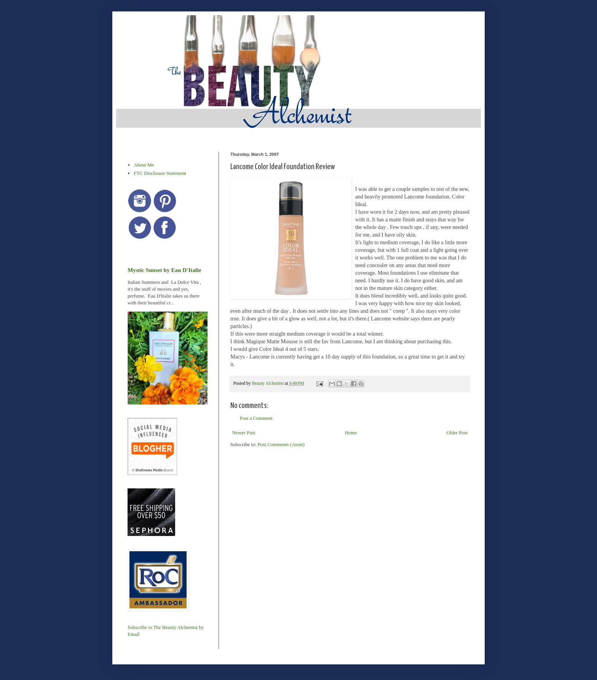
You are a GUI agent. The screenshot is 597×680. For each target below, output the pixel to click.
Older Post (457, 432)
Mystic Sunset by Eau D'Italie (164, 270)
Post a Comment (256, 418)
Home (351, 432)
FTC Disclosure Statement (160, 173)
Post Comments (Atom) (281, 444)
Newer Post (243, 432)
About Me (144, 165)
